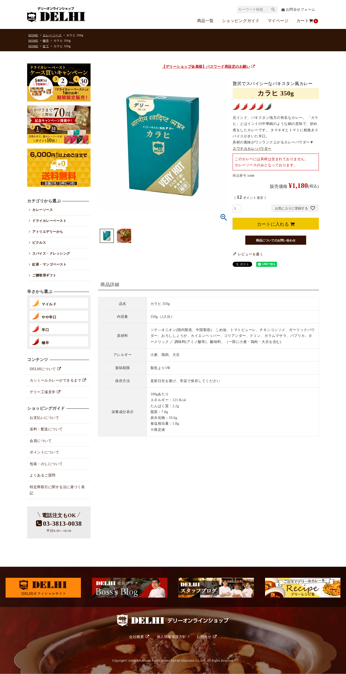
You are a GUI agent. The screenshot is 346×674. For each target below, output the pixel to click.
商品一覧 (205, 21)
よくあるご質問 (43, 475)
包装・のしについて (46, 464)
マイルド (49, 304)
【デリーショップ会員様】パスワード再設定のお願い (208, 66)
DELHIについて (43, 369)
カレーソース (52, 35)
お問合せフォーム (300, 9)
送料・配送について (46, 429)
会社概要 (136, 637)
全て (46, 46)
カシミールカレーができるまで (55, 380)
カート (305, 21)
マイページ (278, 21)
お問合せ (204, 637)
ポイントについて (44, 452)
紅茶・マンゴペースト (49, 264)
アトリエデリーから (47, 232)
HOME (33, 35)
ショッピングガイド (241, 21)
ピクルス (39, 242)
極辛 (46, 40)
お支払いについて (44, 418)
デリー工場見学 (43, 392)
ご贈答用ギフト (44, 275)
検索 (273, 9)
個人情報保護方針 (171, 637)
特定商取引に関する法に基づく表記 (57, 490)
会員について (41, 441)
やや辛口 (49, 317)
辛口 (45, 330)
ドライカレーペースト (49, 221)
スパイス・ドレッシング (51, 253)
